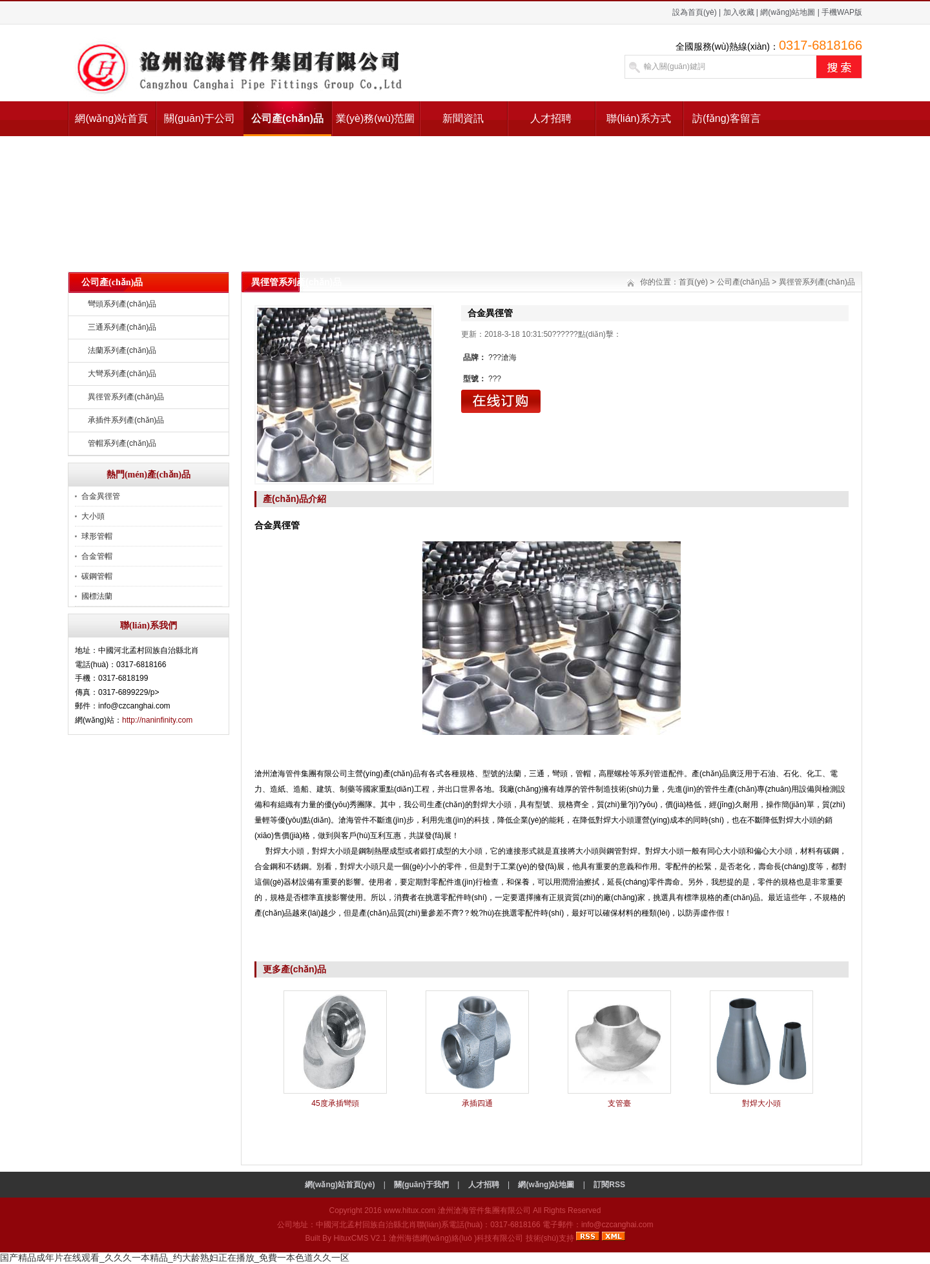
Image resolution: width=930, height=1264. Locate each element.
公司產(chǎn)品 (287, 118)
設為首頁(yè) (694, 12)
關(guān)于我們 (421, 1184)
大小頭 (93, 516)
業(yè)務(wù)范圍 (375, 118)
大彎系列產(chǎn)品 (122, 373)
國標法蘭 (96, 596)
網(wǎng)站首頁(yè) (111, 124)
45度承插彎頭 (334, 1103)
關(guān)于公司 (199, 118)
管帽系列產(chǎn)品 (122, 443)
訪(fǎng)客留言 (726, 118)
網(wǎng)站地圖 (787, 12)
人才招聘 (551, 118)
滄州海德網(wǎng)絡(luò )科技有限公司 (456, 1238)
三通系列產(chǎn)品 (122, 327)
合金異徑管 (100, 496)
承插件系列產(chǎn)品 (126, 420)
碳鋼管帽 (96, 576)
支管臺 (619, 1103)
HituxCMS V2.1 (359, 1238)
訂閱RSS (609, 1184)
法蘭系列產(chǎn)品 (122, 350)
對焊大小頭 (761, 1103)
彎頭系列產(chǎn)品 (122, 303)
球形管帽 (96, 536)
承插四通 (477, 1103)
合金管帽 (96, 556)
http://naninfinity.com (157, 720)
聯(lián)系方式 (638, 118)
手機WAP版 (842, 12)
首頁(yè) (693, 281)
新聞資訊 (463, 118)
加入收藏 (738, 12)
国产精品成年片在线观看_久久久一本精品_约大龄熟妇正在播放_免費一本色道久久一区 (174, 1257)
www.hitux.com (409, 1210)
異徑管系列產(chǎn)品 (126, 396)
